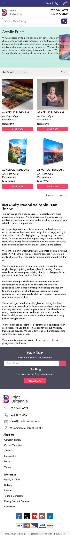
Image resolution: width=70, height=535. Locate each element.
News (7, 461)
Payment (8, 490)
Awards (7, 450)
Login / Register (12, 479)
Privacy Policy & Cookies (16, 501)
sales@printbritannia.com (24, 421)
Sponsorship (10, 456)
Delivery (8, 485)
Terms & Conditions (13, 496)
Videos (7, 467)
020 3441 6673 (59, 10)
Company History (12, 440)
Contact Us (9, 506)
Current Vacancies (13, 445)
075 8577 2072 (59, 14)
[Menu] (3, 3)
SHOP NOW (17, 128)
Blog (48, 3)
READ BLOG (35, 380)
